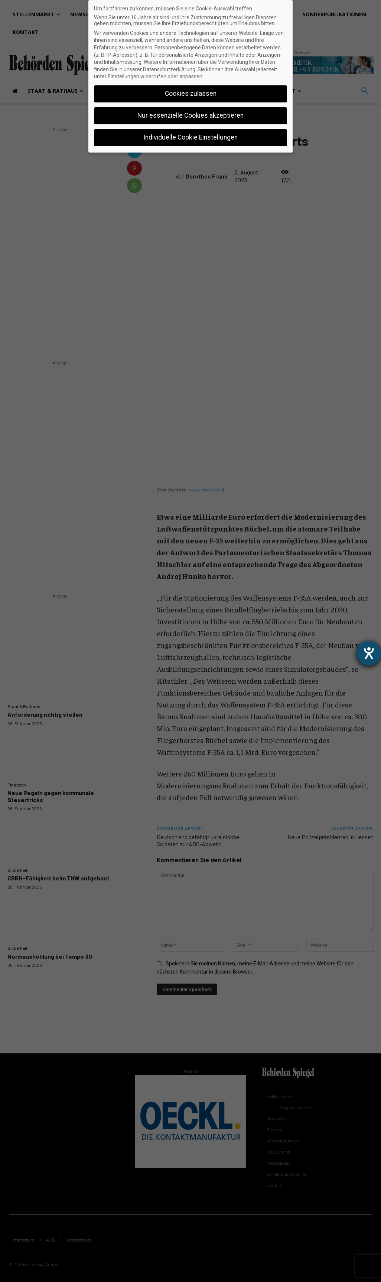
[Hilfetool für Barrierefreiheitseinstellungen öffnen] (368, 653)
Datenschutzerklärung (169, 69)
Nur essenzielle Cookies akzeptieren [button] (190, 115)
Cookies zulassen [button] (190, 93)
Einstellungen (123, 76)
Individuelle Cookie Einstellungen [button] (190, 137)
